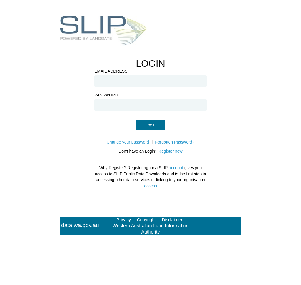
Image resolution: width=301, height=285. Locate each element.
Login (150, 125)
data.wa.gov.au (80, 225)
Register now (170, 151)
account (176, 167)
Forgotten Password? (174, 142)
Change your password (128, 142)
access (150, 186)
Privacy (123, 219)
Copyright (146, 219)
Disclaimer (172, 219)
